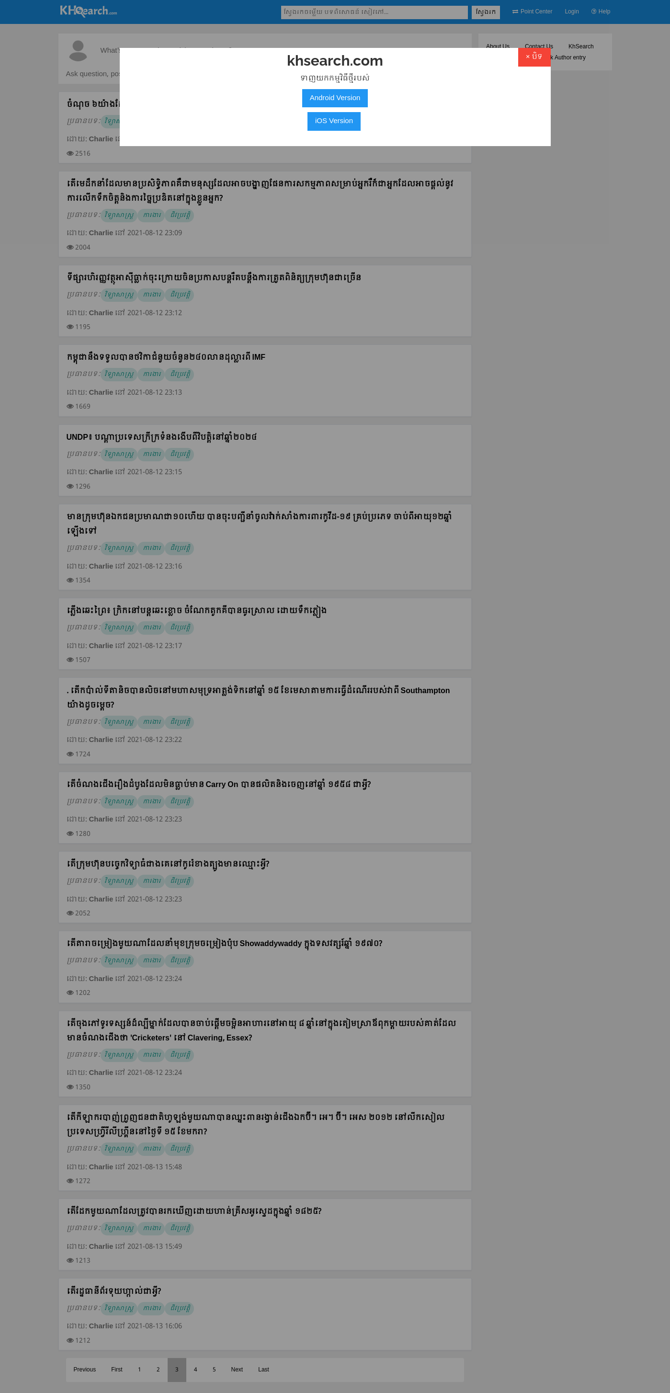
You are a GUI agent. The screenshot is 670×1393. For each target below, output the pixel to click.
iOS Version (334, 121)
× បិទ (534, 57)
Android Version (335, 98)
